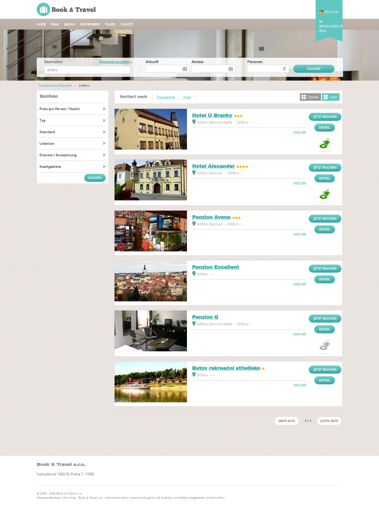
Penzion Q (205, 317)
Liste (333, 97)
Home (41, 24)
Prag (55, 24)
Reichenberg (90, 24)
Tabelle (312, 97)
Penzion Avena (211, 217)
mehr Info (299, 132)
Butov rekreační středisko (226, 368)
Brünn (69, 24)
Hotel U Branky (212, 115)
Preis (187, 97)
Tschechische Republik (55, 85)
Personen (255, 61)
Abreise (197, 61)
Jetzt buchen (325, 116)
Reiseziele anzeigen (115, 61)
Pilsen (110, 24)
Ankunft (152, 61)
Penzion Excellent (215, 267)
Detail (324, 127)
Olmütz (127, 24)
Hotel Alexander (213, 166)
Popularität (166, 97)
